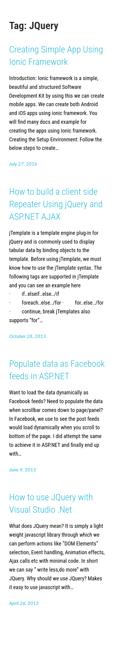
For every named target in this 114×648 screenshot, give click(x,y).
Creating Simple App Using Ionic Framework (56, 55)
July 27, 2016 (23, 164)
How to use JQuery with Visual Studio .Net (51, 503)
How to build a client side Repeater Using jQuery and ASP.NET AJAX (56, 204)
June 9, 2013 (22, 469)
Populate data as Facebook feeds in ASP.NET (57, 369)
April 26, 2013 (24, 603)
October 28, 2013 (27, 336)
